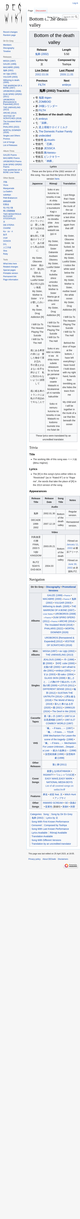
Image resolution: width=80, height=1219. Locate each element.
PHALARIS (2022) (53, 628)
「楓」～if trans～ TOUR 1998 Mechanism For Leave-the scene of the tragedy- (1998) (59, 736)
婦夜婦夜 (7, 201)
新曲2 (73, 802)
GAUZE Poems (10, 155)
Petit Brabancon (10, 198)
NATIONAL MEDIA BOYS (59, 782)
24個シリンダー (48, 106)
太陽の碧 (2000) (51, 667)
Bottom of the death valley (55, 114)
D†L (5, 244)
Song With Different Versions (46, 840)
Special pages (9, 270)
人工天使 (7, 247)
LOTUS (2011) (66, 685)
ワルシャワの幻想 (65, 774)
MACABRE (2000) (52, 599)
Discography (53, 587)
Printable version (10, 273)
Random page (9, 35)
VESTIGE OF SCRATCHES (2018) (12, 117)
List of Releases (10, 145)
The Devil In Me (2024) (64, 711)
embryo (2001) (63, 670)
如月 (5, 234)
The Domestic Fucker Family (55, 131)
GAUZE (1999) (54, 595)
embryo (66, 84)
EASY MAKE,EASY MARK (58, 778)
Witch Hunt (70, 794)
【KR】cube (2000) (65, 663)
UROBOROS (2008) (65, 613)
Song (46, 814)
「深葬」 (44, 123)
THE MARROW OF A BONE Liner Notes (12, 171)
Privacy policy (34, 859)
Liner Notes (48, 614)
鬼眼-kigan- (45, 97)
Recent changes (10, 32)
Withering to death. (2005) (56, 606)
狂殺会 (6, 204)
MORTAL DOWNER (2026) (12, 131)
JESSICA (49, 148)
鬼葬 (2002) (42, 54)
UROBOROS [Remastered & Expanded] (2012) (11, 102)
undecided (45, 135)
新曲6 (65, 806)
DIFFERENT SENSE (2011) (57, 689)
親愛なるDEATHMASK (58, 771)
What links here (10, 263)
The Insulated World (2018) (59, 625)
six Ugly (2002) (67, 651)
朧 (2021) (57, 707)
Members (7, 45)
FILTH (41, 84)
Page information (10, 280)
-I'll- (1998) (68, 659)
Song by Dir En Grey (61, 814)
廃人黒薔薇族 (9, 211)
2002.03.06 (41, 74)
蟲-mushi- (49, 140)
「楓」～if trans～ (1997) (59, 728)
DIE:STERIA (8, 225)
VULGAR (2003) (63, 602)
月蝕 (5, 182)
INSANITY (48, 774)
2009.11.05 (66, 74)
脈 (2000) (47, 663)
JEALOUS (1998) (52, 659)
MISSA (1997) (50, 651)
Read (46, 17)
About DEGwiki (49, 859)
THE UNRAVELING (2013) (59, 654)
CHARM (6, 228)
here (57, 178)
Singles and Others (11, 136)
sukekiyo (7, 195)
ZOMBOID (45, 101)
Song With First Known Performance (50, 821)
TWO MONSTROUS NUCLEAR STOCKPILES (12, 216)
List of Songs (9, 142)
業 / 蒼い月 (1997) (53, 716)
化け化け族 (8, 208)
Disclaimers (63, 859)
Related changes (10, 267)
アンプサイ (60, 798)
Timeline (7, 51)
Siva (5, 251)
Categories (35, 814)
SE (66, 802)
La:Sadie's (7, 191)
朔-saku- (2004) (66, 674)
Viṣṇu (5, 185)
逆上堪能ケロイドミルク (53, 127)
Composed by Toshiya (55, 825)
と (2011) (59, 764)
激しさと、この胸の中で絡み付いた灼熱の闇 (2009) (59, 682)
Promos (6, 139)
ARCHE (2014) (67, 621)
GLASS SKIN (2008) (55, 678)
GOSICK (7, 241)
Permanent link (9, 276)
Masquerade (8, 188)
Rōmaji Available (58, 832)
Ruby (5, 254)
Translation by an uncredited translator (51, 843)
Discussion (41, 10)
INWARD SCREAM (53, 802)
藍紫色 (48, 806)
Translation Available (42, 836)
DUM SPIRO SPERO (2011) (12, 95)
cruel (5, 238)
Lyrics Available (39, 832)
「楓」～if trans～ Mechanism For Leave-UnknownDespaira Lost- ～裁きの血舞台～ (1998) (59, 747)
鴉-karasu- (50, 152)
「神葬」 (49, 161)
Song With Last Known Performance (50, 829)
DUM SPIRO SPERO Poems (12, 165)
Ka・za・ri (8, 231)
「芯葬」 (49, 144)
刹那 (72, 806)
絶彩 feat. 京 (56, 794)
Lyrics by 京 (52, 818)
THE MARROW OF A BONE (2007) (12, 87)
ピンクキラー (52, 156)
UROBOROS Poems (12, 161)
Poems (67, 595)
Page (30, 10)
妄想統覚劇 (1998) (54, 754)
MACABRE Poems (11, 158)
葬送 (45, 794)
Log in (75, 3)
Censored (37, 825)
